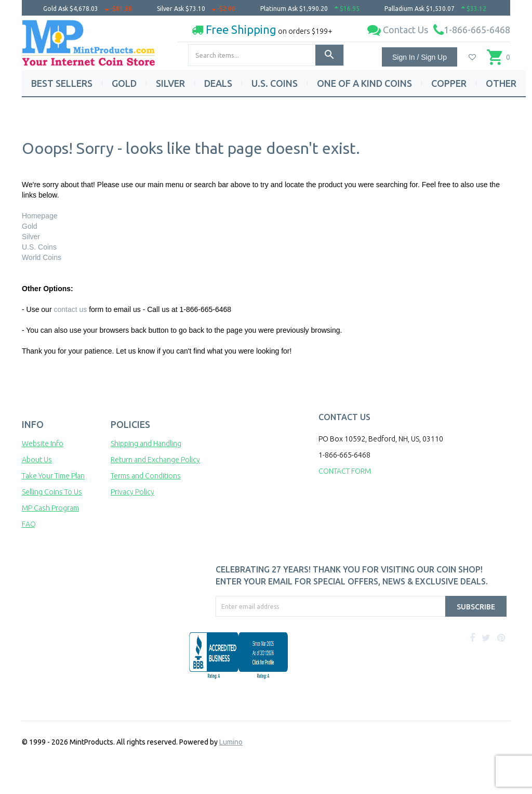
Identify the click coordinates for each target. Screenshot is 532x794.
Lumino (231, 742)
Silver (31, 236)
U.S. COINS (274, 83)
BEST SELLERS (61, 83)
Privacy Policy (132, 492)
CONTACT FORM (344, 471)
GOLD (124, 83)
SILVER (170, 83)
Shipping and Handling (146, 443)
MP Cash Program (50, 508)
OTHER (501, 83)
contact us (70, 309)
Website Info (42, 443)
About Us (37, 459)
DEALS (218, 83)
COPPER (449, 83)
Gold (29, 226)
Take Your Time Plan (53, 476)
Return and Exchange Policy (155, 459)
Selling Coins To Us (52, 492)
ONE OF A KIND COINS (364, 83)
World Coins (41, 257)
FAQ (29, 524)
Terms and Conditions (146, 476)
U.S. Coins (39, 247)
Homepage (40, 216)
